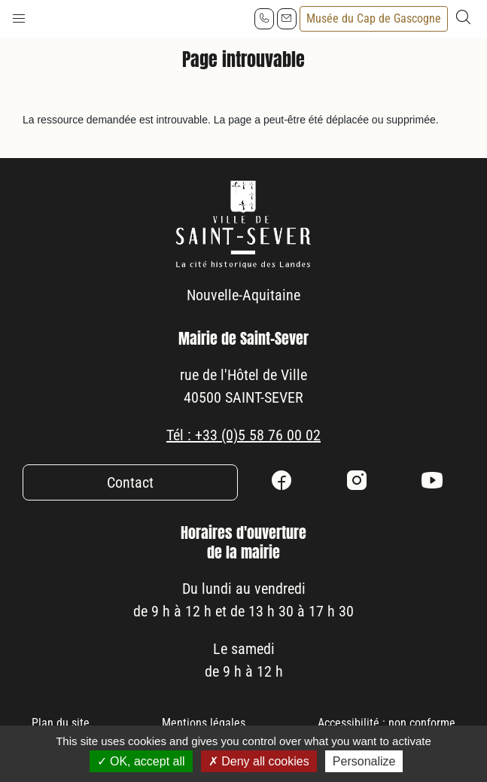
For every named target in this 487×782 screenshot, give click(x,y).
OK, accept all (141, 761)
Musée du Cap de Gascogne (373, 18)
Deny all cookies (258, 761)
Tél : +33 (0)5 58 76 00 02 (243, 435)
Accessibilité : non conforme (386, 723)
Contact (130, 482)
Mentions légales (203, 723)
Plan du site (61, 723)
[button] (18, 15)
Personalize (364, 761)
